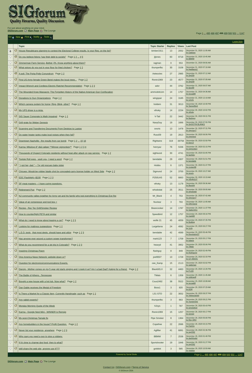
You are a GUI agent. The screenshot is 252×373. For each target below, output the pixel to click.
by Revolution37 (193, 234)
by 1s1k (189, 228)
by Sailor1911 (192, 210)
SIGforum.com (15, 30)
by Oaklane (190, 53)
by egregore (191, 137)
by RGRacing (191, 253)
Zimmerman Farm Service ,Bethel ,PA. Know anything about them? (52, 63)
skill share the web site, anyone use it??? (39, 348)
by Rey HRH (191, 320)
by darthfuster (192, 338)
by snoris (190, 173)
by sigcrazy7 (191, 130)
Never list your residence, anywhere (36, 330)
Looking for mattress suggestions (35, 226)
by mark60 (190, 216)
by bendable (191, 161)
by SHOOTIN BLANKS (195, 124)
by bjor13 (190, 143)
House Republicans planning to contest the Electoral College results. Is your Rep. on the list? (65, 50)
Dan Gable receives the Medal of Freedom (40, 287)
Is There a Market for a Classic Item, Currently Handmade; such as (52, 293)
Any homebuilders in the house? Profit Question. (43, 324)
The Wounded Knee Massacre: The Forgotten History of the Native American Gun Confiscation (66, 92)
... (205, 33)
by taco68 (190, 88)
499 (225, 33)
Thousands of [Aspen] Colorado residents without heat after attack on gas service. (59, 153)
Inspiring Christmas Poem (32, 251)
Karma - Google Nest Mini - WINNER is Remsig (42, 312)
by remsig (190, 314)
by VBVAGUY (191, 179)
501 (234, 33)
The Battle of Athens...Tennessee (35, 275)
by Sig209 (190, 75)
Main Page (33, 30)
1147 (241, 33)
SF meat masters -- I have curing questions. (40, 183)
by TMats (190, 247)
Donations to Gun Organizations (35, 98)
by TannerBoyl (192, 106)
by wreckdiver (191, 308)
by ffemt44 (190, 185)
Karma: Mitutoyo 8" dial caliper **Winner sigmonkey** (45, 147)
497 (217, 33)
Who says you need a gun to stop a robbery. (41, 336)
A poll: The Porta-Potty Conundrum (36, 73)
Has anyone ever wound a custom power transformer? (46, 238)
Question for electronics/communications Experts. (43, 263)
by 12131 (190, 100)
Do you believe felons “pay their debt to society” (42, 57)
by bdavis (190, 240)
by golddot (190, 350)
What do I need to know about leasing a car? (41, 220)
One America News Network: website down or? (42, 257)
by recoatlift (191, 94)
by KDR (189, 289)
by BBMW (190, 59)
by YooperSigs (192, 302)
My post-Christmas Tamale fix (33, 318)
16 (84, 141)
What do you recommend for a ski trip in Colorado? (44, 244)
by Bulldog (190, 222)
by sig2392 (190, 332)
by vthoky (190, 112)
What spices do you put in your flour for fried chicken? (45, 67)
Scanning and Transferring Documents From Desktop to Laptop (50, 128)
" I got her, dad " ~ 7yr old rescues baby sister (41, 165)
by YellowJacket (192, 295)
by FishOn (190, 326)
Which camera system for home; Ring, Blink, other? (44, 104)
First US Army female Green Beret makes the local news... (48, 79)
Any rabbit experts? (28, 299)
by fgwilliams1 (192, 69)
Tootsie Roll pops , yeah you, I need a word (40, 159)
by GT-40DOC (192, 259)
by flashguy (190, 118)
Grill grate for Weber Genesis (33, 122)
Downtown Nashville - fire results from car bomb (42, 141)
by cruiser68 (191, 167)
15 (81, 141)
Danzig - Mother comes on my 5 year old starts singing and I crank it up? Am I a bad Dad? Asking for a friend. (73, 269)
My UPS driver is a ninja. (31, 110)
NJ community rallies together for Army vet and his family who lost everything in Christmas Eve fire (67, 196)
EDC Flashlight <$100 (30, 177)
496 (212, 33)
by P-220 (190, 271)
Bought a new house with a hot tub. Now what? (42, 281)
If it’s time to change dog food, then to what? (41, 342)
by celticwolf (191, 277)
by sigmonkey (191, 149)
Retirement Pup (26, 189)
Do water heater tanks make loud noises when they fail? (46, 134)
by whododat (191, 192)
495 (208, 33)
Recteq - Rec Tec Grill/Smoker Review (38, 208)
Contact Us (108, 367)
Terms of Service (140, 367)
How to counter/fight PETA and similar (38, 214)
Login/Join (237, 41)
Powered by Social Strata (126, 354)
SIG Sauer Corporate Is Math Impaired (38, 116)
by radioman (191, 265)
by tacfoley (190, 155)
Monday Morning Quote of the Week (37, 306)
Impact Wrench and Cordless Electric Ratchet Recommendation (50, 86)
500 (230, 33)
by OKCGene (191, 204)
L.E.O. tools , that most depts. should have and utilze (45, 232)
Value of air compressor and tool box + (38, 202)
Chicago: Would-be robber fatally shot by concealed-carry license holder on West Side (61, 171)
